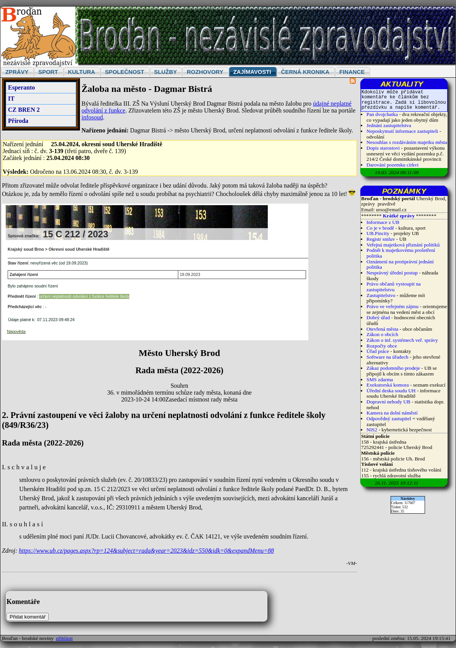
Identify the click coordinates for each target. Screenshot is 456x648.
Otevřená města (382, 329)
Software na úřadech (387, 357)
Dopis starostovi (383, 148)
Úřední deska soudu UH (390, 390)
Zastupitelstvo (381, 295)
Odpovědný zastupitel (388, 418)
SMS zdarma (379, 379)
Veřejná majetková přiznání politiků (403, 245)
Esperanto (21, 87)
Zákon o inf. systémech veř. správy (402, 340)
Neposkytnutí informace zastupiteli (402, 131)
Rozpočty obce (381, 346)
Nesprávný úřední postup (392, 273)
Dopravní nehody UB (388, 402)
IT (11, 98)
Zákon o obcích (382, 334)
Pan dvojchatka (382, 114)
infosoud (92, 117)
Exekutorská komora (387, 385)
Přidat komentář (28, 617)
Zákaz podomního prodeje (393, 368)
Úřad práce (378, 351)
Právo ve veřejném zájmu (392, 306)
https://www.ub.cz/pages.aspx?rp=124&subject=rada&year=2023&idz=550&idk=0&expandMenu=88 (146, 550)
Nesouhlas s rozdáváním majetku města (406, 142)
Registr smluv (380, 239)
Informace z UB (382, 222)
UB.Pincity (377, 233)
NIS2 (371, 430)
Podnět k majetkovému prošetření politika (400, 253)
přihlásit (64, 638)
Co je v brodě (380, 228)
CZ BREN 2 (24, 109)
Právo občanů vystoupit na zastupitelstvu (393, 286)
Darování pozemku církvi (392, 165)
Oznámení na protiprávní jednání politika (400, 264)
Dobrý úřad (378, 317)
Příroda (18, 121)
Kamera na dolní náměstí (392, 413)
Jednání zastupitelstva (388, 125)
